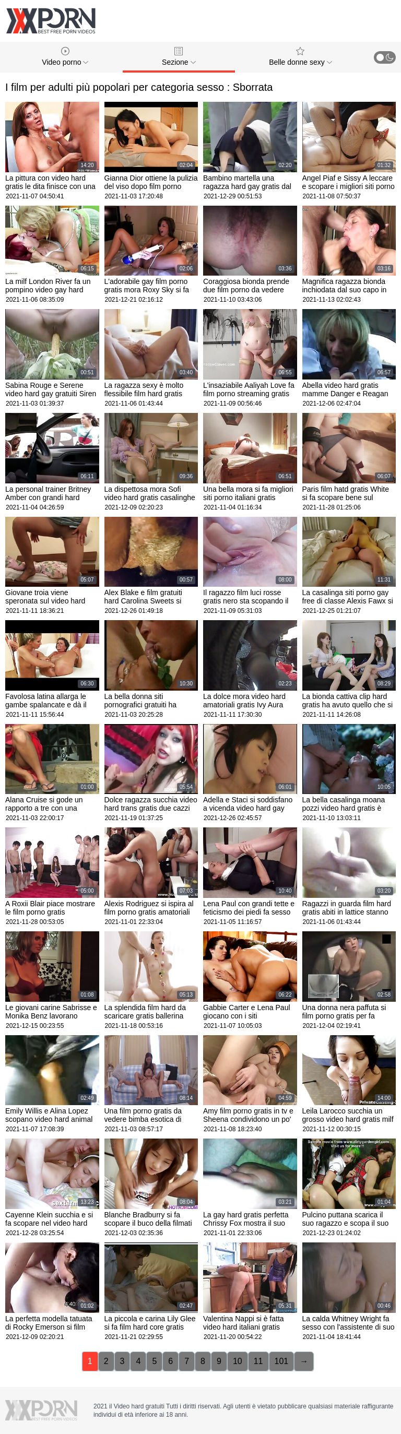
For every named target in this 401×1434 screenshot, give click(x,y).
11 (258, 1361)
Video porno (65, 56)
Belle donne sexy (300, 56)
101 (282, 1361)
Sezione (178, 56)
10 (237, 1361)
